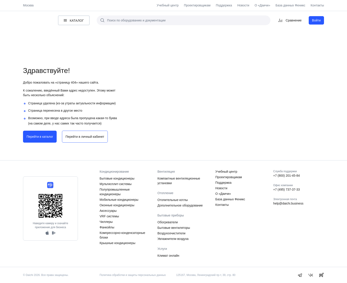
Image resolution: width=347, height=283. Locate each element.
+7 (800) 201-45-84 (286, 175)
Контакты (317, 5)
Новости (243, 5)
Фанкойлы (107, 227)
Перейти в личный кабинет (85, 136)
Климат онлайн (168, 255)
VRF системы (109, 216)
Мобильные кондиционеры (119, 199)
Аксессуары (108, 210)
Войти (316, 20)
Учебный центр (168, 5)
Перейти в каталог (40, 136)
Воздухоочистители (171, 233)
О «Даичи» (262, 5)
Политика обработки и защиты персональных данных (133, 275)
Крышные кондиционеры (117, 243)
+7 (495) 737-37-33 (286, 189)
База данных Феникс (290, 5)
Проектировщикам (197, 5)
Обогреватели (168, 222)
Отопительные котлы (173, 200)
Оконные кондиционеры (117, 205)
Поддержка (224, 5)
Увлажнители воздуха (173, 239)
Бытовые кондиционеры (117, 178)
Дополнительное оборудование (180, 205)
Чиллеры (106, 222)
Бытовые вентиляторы (174, 227)
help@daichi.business (288, 203)
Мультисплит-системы (115, 184)
